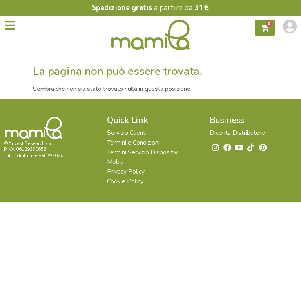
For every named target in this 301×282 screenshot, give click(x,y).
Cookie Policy (125, 181)
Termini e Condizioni (133, 142)
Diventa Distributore (237, 132)
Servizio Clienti (127, 132)
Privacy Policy (126, 171)
